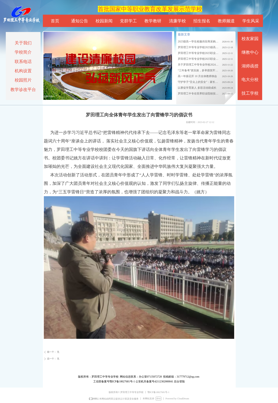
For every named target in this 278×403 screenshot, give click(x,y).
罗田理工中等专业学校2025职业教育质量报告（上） (199, 53)
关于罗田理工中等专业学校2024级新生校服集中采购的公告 (199, 64)
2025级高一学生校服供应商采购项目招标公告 (199, 41)
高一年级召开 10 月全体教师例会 (197, 76)
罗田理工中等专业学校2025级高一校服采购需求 (199, 47)
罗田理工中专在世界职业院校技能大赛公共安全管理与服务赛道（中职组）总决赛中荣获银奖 (199, 93)
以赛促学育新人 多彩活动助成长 (197, 87)
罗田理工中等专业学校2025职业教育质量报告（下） (199, 58)
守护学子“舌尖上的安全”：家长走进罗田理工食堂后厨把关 (199, 82)
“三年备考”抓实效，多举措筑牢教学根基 (199, 70)
